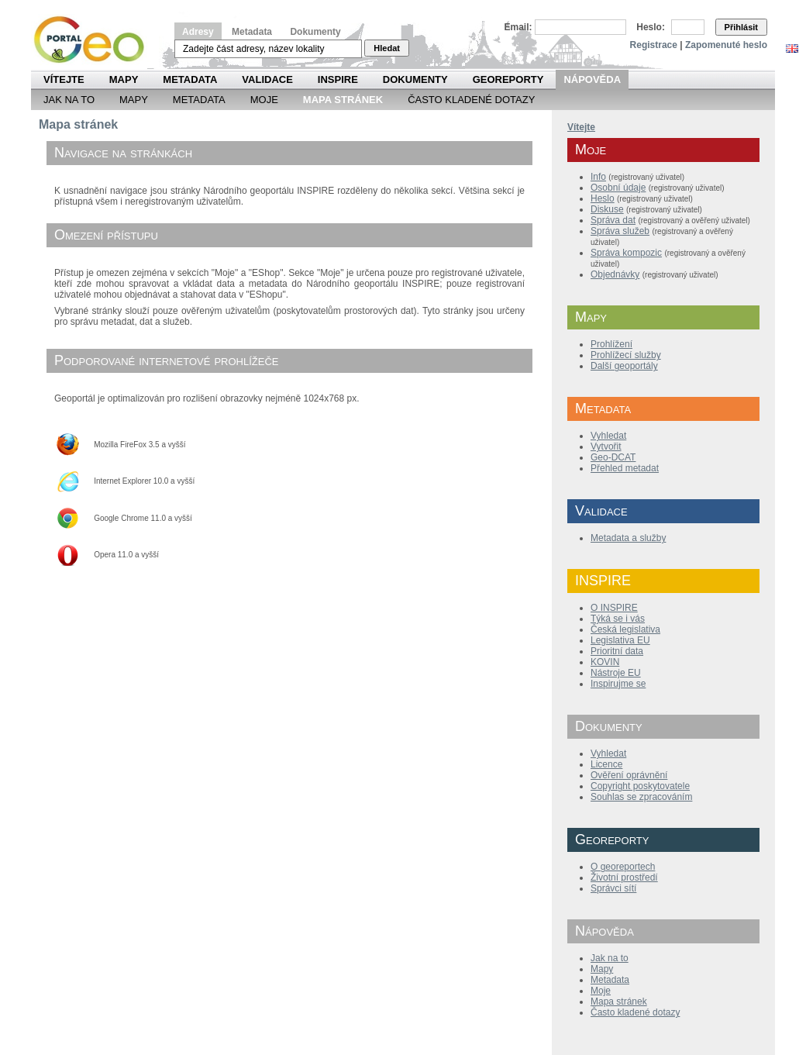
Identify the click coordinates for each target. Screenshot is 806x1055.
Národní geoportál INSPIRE (95, 40)
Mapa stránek (619, 1001)
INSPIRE (338, 79)
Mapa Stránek (343, 99)
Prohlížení (611, 344)
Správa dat (613, 220)
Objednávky (615, 274)
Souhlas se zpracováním (641, 796)
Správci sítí (613, 888)
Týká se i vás (618, 618)
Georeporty (508, 79)
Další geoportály (624, 365)
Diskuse (607, 209)
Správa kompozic (626, 252)
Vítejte (63, 79)
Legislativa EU (620, 640)
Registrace (653, 45)
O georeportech (623, 866)
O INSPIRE (614, 607)
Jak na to (69, 99)
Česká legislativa (625, 629)
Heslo (603, 198)
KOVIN (605, 662)
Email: (518, 27)
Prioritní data (617, 651)
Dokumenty (315, 31)
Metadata (252, 31)
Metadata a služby (628, 538)
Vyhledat (608, 435)
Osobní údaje (618, 187)
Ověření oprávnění (629, 775)
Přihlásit (741, 27)
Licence (606, 764)
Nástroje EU (616, 672)
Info (598, 176)
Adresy (198, 31)
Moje (264, 99)
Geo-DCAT (613, 457)
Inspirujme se (618, 683)
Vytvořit (606, 446)
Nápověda (592, 79)
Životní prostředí (624, 877)
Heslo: (650, 27)
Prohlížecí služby (626, 355)
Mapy (124, 79)
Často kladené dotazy (471, 99)
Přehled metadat (625, 468)
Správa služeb (620, 231)
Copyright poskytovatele (640, 786)
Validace (267, 79)
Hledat (387, 48)
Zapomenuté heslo (726, 45)
